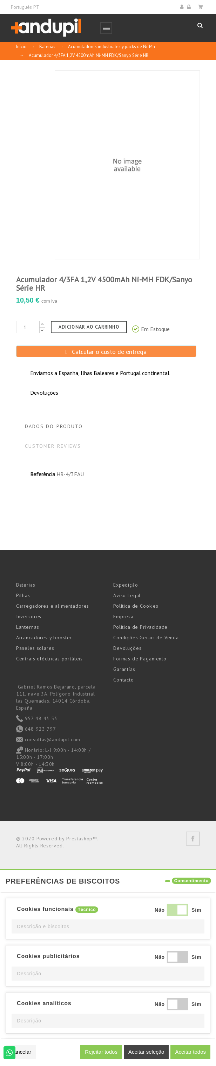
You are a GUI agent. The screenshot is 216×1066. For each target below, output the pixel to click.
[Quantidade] (27, 327)
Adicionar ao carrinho (89, 327)
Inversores (28, 616)
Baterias (25, 585)
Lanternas (27, 627)
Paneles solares (35, 648)
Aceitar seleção (146, 1052)
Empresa (123, 616)
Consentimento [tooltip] (191, 880)
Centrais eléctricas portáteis (49, 658)
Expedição (125, 585)
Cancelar (20, 1052)
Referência (42, 474)
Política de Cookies (135, 606)
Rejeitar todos (101, 1052)
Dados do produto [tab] (54, 426)
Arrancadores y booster (44, 637)
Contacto (123, 680)
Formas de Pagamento (140, 658)
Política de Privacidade (140, 627)
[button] (108, 926)
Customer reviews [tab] (53, 446)
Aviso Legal (127, 595)
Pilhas (23, 595)
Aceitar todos (190, 1052)
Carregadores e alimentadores (52, 606)
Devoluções (127, 648)
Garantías (124, 669)
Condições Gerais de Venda (146, 637)
